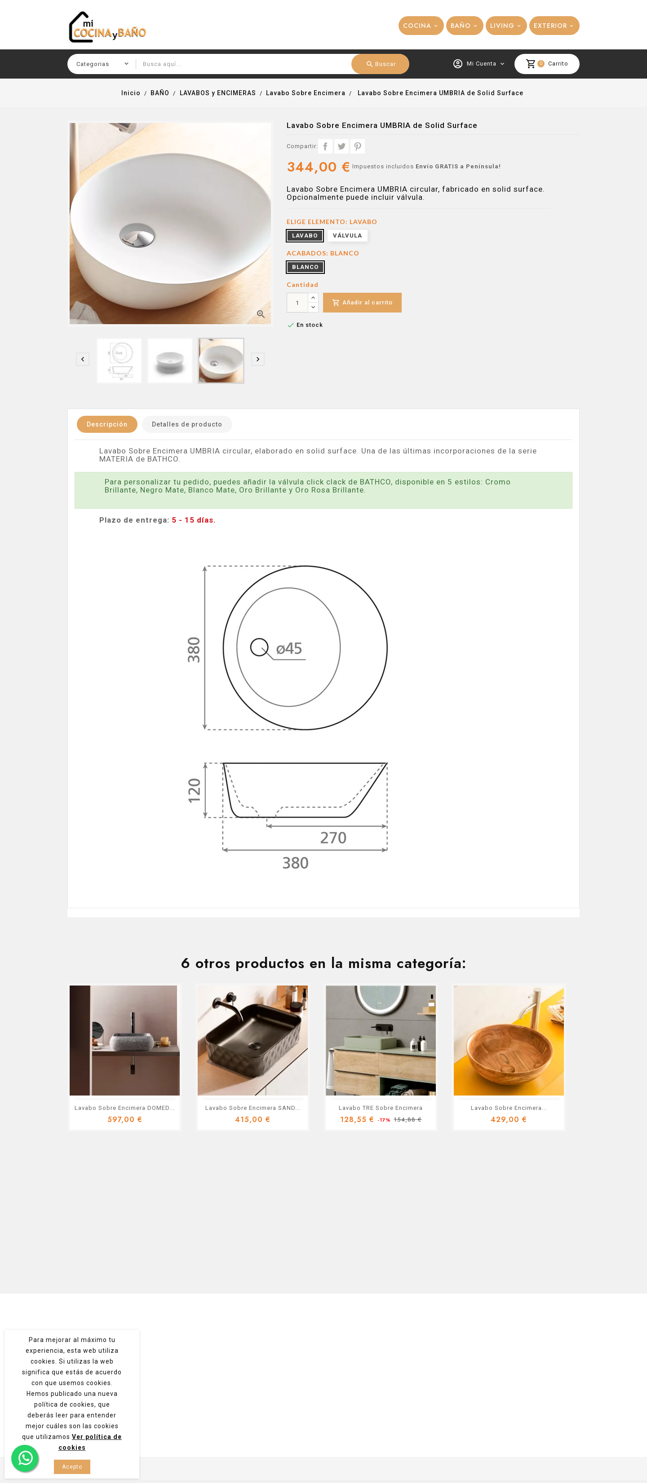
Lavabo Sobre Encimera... (509, 1108)
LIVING (502, 25)
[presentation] (82, 359)
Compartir (325, 146)
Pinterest (357, 146)
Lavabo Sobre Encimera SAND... (253, 1108)
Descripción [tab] (107, 424)
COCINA (417, 25)
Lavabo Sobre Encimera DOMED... (125, 1108)
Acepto (72, 1467)
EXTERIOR (550, 25)
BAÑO (461, 25)
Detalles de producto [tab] (187, 424)
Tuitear (341, 146)
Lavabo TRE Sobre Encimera (381, 1108)
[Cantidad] (297, 302)
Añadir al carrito (362, 302)
